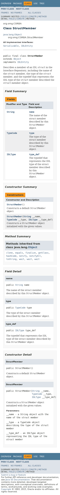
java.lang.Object (12, 34)
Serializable (11, 46)
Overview (6, 3)
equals (19, 252)
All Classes (34, 13)
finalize (30, 252)
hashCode (11, 256)
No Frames (16, 13)
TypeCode (12, 133)
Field (24, 16)
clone (9, 252)
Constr (32, 16)
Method (42, 16)
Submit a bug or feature (13, 475)
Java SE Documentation (17, 479)
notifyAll (35, 256)
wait (21, 259)
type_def (34, 154)
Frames (5, 13)
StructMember (14, 204)
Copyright (6, 489)
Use (36, 3)
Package (17, 3)
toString (11, 259)
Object (17, 59)
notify (23, 256)
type (31, 133)
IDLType (11, 154)
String (10, 112)
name (31, 112)
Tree (42, 3)
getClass (43, 252)
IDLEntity (27, 46)
